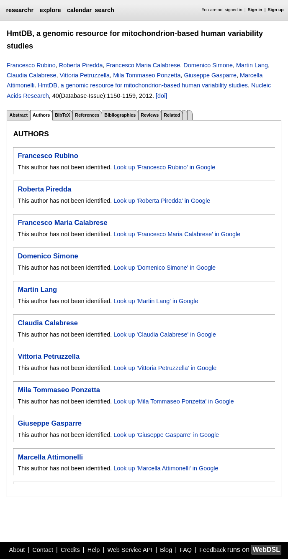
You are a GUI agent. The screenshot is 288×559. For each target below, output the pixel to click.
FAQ (186, 549)
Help (93, 549)
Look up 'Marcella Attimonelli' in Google (165, 468)
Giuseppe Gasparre (210, 75)
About (17, 549)
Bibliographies (120, 114)
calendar (79, 10)
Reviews (150, 114)
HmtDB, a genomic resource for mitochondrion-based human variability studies (143, 85)
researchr (19, 10)
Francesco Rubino (31, 65)
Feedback (212, 549)
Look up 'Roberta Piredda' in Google (161, 200)
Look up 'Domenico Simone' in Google (164, 267)
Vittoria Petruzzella (84, 75)
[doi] (161, 95)
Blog (166, 549)
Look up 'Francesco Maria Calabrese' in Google (176, 234)
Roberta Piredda (81, 65)
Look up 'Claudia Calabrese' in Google (164, 334)
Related (172, 114)
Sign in (255, 10)
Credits (70, 549)
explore (50, 10)
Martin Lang (252, 65)
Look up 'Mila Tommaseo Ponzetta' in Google (173, 401)
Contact (42, 549)
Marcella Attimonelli (50, 457)
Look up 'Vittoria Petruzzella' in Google (164, 368)
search (104, 10)
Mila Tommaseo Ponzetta (146, 75)
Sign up (276, 10)
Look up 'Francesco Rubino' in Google (164, 167)
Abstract (18, 114)
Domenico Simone (208, 65)
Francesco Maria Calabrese (143, 65)
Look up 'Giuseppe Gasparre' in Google (166, 434)
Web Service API (129, 549)
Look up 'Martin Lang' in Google (155, 301)
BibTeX (62, 114)
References (87, 114)
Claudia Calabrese (31, 75)
